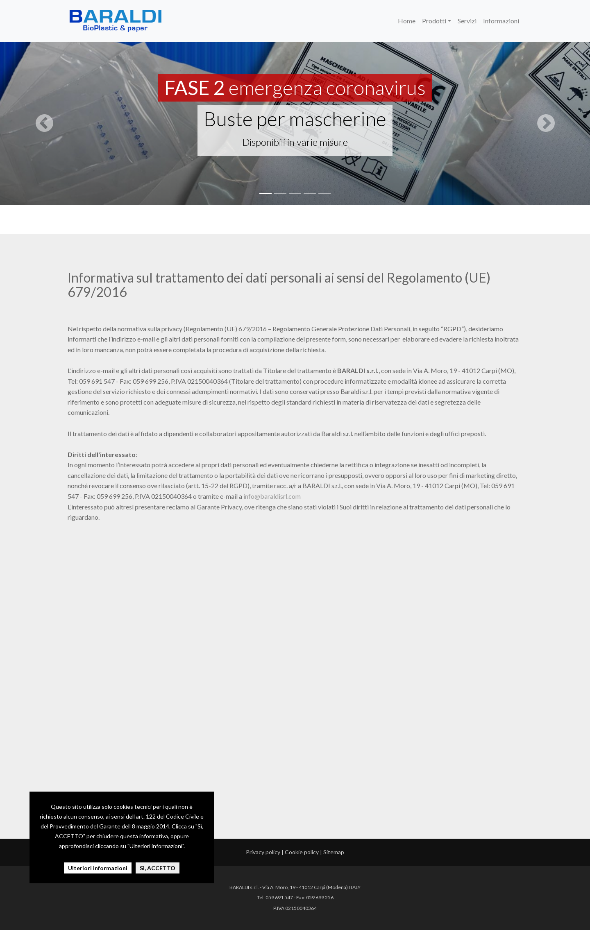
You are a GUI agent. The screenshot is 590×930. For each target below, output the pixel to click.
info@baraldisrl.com (272, 496)
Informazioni (501, 21)
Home (406, 21)
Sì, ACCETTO (157, 867)
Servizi (467, 21)
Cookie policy (302, 852)
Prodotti (434, 21)
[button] (44, 123)
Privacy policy (263, 852)
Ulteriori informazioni (97, 867)
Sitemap (333, 852)
